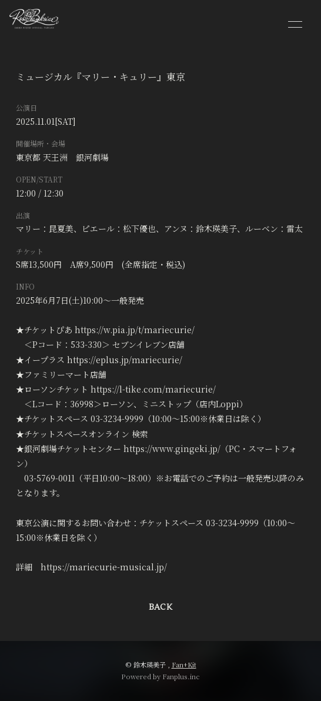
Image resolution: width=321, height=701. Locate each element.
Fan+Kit (184, 664)
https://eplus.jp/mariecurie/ (124, 360)
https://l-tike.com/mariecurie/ (153, 389)
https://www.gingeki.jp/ (171, 448)
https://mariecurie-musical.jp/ (104, 567)
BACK (160, 607)
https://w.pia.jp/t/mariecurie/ (135, 329)
